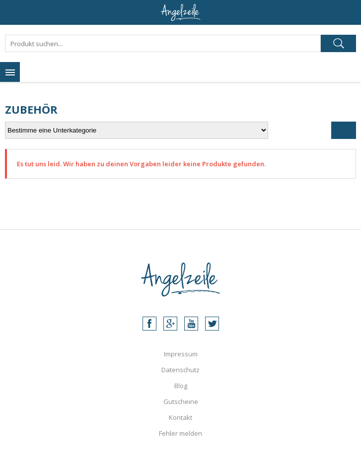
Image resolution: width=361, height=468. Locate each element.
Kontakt (180, 417)
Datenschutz (180, 369)
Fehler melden (180, 433)
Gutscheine (180, 401)
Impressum (181, 353)
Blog (180, 385)
